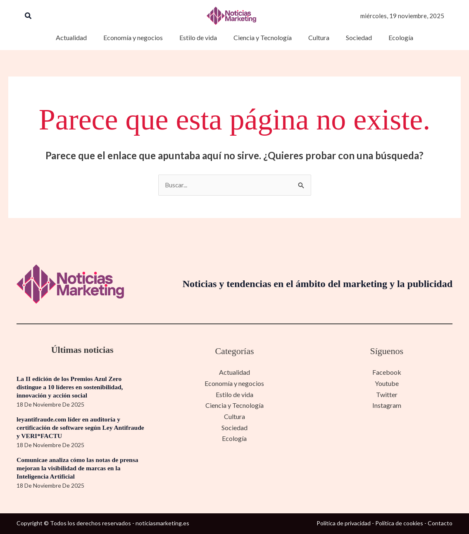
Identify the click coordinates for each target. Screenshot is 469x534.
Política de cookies (399, 523)
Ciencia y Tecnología (234, 405)
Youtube (387, 383)
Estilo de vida (234, 394)
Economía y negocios (234, 383)
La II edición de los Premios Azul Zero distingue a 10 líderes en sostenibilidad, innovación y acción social (71, 387)
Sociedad (234, 427)
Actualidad (234, 372)
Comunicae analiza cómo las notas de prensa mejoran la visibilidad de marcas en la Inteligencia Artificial (79, 468)
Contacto (440, 523)
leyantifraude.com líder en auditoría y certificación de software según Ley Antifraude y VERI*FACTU (82, 427)
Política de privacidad (344, 523)
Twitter (387, 394)
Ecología (234, 438)
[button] (28, 16)
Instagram (386, 405)
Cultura (234, 416)
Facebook (386, 372)
